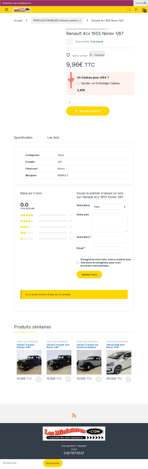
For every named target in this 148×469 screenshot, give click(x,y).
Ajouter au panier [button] (39, 379)
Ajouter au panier (90, 110)
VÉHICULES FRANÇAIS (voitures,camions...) (57, 20)
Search (129, 9)
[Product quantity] (78, 102)
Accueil (18, 20)
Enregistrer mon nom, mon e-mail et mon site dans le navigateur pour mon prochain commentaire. (106, 262)
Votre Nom (84, 237)
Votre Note (83, 205)
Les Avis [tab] (53, 137)
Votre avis (83, 214)
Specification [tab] (23, 137)
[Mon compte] (136, 9)
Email (81, 248)
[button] (145, 2)
